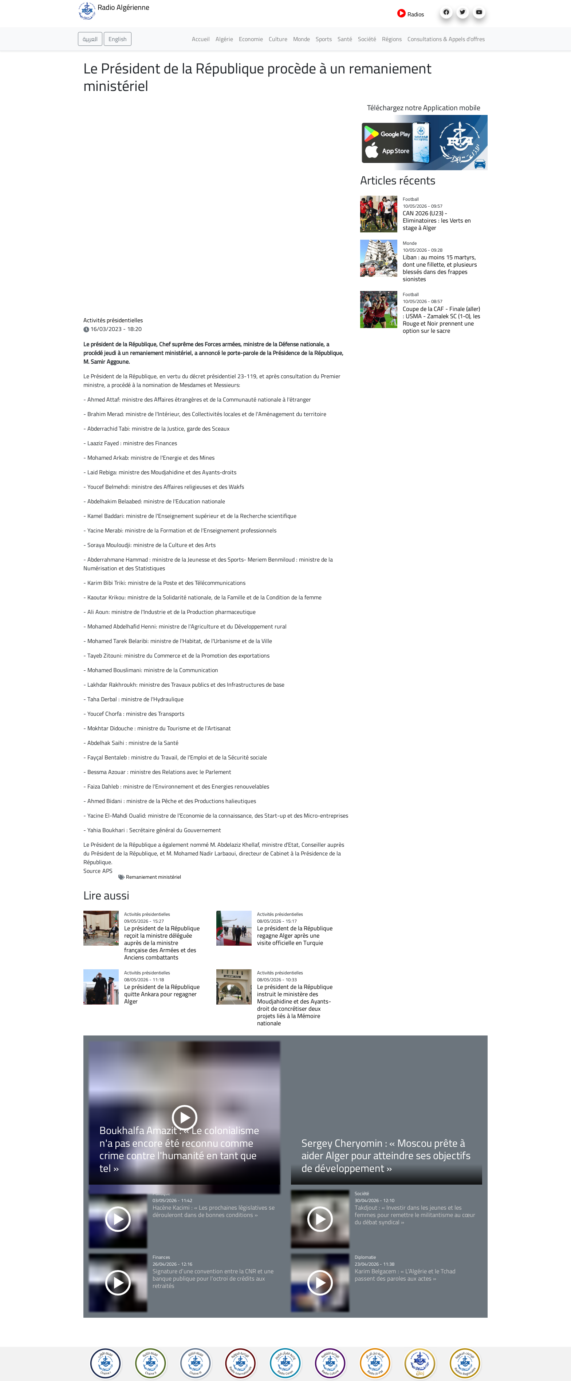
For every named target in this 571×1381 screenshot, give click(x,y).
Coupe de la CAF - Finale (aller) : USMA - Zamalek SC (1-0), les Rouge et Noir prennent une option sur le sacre (441, 319)
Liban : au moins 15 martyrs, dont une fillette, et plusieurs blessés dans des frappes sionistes (440, 268)
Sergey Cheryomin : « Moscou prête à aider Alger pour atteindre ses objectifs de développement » (386, 1155)
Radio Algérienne (113, 10)
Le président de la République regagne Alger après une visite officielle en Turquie (294, 935)
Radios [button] (410, 14)
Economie (251, 38)
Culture (278, 38)
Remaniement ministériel (153, 877)
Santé (345, 38)
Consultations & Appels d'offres (446, 38)
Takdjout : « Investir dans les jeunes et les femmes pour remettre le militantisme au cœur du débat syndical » (415, 1215)
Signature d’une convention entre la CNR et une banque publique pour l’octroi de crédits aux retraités (213, 1278)
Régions (392, 38)
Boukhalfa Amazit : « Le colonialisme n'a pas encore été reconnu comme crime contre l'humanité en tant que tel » (179, 1149)
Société (367, 38)
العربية (90, 38)
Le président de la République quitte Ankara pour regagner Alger (162, 994)
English (118, 38)
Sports (324, 38)
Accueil (201, 38)
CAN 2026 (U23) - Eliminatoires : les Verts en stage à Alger (437, 220)
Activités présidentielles (113, 320)
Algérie (224, 38)
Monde (301, 38)
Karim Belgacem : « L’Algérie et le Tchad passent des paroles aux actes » (405, 1274)
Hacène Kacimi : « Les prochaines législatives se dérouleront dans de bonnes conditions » (214, 1211)
